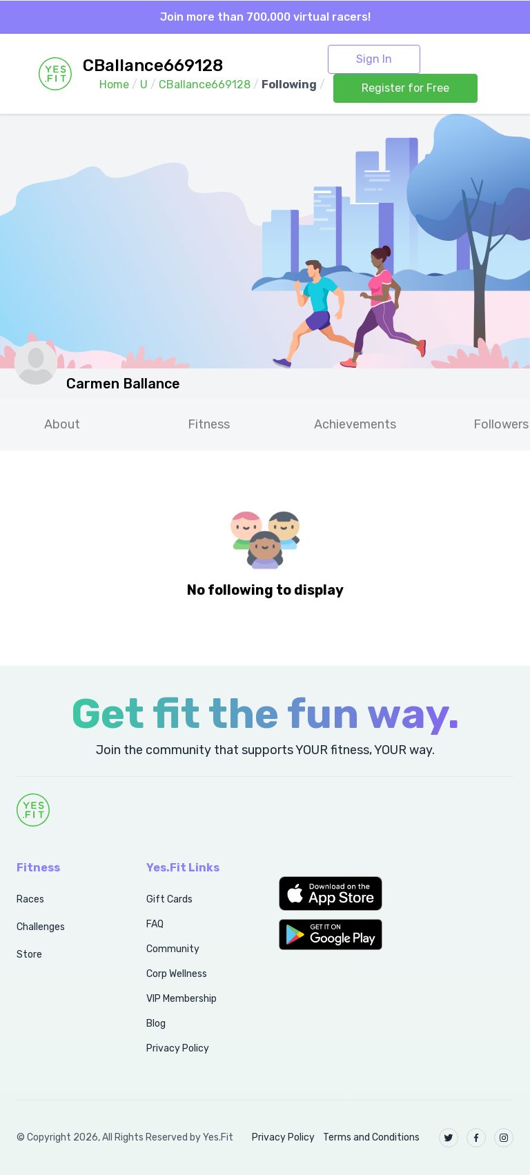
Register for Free (405, 88)
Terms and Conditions (371, 1137)
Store (29, 954)
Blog (156, 1023)
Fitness (209, 424)
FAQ (155, 924)
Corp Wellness (176, 974)
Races (30, 899)
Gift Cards (169, 899)
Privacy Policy (177, 1048)
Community (172, 949)
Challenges (41, 927)
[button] (331, 893)
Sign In (374, 59)
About (62, 424)
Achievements (355, 424)
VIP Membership (181, 999)
